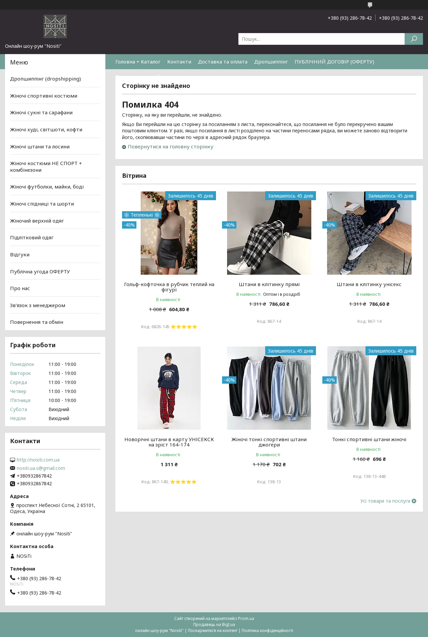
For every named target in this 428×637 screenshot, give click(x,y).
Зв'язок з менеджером (37, 305)
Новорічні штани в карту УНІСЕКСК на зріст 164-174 (169, 441)
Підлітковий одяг (32, 237)
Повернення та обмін (142, 76)
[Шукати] (414, 39)
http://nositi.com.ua (38, 460)
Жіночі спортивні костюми (43, 95)
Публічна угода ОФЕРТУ (40, 271)
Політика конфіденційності (267, 630)
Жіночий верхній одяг (37, 220)
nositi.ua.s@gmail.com (41, 468)
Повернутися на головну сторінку (170, 146)
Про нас (20, 288)
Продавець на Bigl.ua (214, 624)
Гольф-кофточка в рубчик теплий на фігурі (169, 286)
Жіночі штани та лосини (40, 146)
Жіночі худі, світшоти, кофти (46, 129)
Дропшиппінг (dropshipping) (45, 78)
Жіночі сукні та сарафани (41, 112)
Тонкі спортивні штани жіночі (369, 439)
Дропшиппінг (271, 61)
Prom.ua (246, 618)
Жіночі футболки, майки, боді (47, 186)
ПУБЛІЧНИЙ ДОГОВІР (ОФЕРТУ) (334, 61)
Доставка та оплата (222, 61)
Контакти (179, 61)
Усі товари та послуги (385, 501)
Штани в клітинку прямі (269, 284)
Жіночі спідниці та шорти (42, 203)
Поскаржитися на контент (212, 630)
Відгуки (19, 254)
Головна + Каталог (137, 61)
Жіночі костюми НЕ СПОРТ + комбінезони (46, 166)
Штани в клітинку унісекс (369, 284)
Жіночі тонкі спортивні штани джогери (269, 441)
